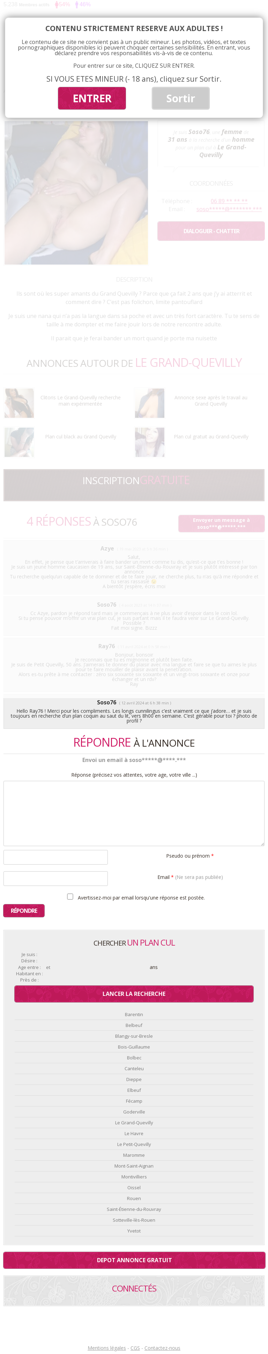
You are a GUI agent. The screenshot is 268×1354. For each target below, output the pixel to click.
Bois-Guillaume (134, 1047)
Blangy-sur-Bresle (134, 1036)
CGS (135, 1348)
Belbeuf (134, 1025)
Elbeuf (134, 1090)
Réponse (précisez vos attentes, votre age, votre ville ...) (134, 774)
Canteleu (134, 1068)
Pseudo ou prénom (190, 855)
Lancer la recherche (134, 994)
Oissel (134, 1187)
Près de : (29, 980)
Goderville (134, 1112)
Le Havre (134, 1133)
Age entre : (29, 967)
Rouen (134, 1198)
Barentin (134, 1014)
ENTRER (92, 98)
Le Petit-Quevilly (134, 1144)
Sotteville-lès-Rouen (134, 1220)
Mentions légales (107, 1348)
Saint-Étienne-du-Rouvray (134, 1209)
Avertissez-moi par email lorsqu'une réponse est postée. (135, 897)
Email (190, 877)
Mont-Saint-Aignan (134, 1166)
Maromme (134, 1155)
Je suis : (29, 954)
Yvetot (134, 1231)
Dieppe (134, 1079)
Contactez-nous (162, 1348)
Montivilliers (134, 1177)
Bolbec (134, 1058)
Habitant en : (29, 973)
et (48, 967)
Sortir (180, 98)
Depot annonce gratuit (134, 1260)
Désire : (29, 961)
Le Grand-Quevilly (134, 1122)
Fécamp (134, 1101)
